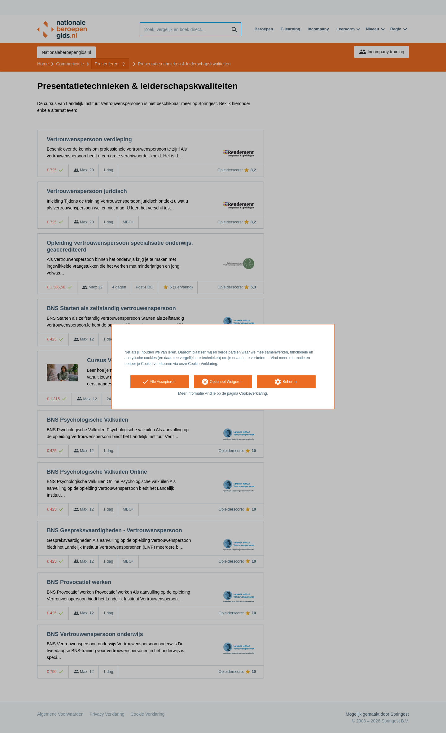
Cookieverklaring (253, 393)
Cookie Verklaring (202, 364)
